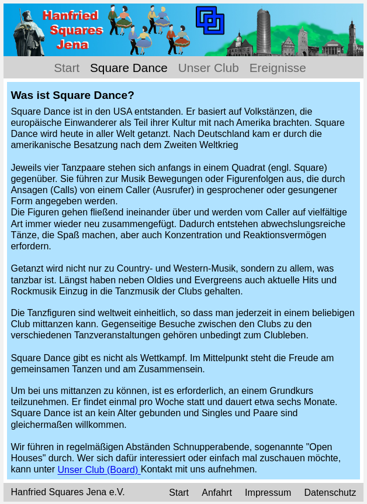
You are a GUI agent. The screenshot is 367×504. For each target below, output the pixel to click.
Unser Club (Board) (99, 470)
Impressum (268, 493)
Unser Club (208, 67)
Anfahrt (218, 493)
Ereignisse (278, 67)
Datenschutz (330, 493)
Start (66, 67)
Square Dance (129, 67)
